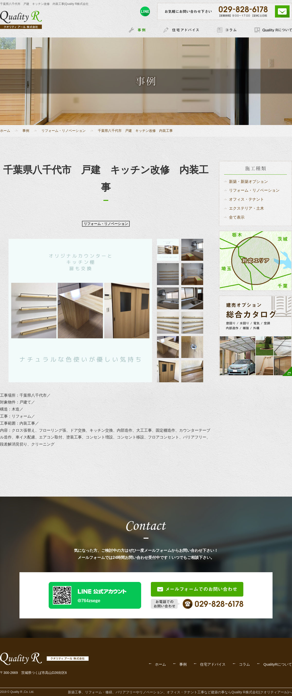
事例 (25, 131)
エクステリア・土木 (246, 208)
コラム (244, 664)
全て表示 (237, 217)
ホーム (5, 131)
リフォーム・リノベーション (63, 131)
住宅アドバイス (213, 664)
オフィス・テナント (246, 199)
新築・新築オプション (248, 181)
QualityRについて (277, 664)
